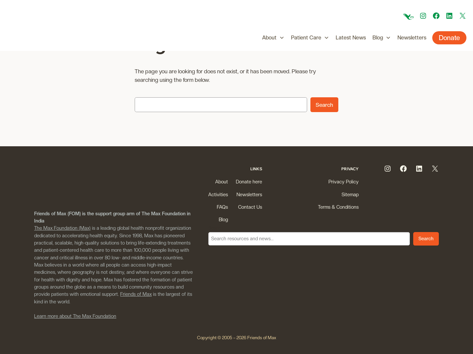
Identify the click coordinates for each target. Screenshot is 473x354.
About (273, 37)
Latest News (351, 38)
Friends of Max (136, 294)
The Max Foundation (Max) (62, 228)
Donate (449, 38)
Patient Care (310, 37)
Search (324, 105)
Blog (381, 37)
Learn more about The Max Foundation (75, 316)
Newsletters (411, 38)
